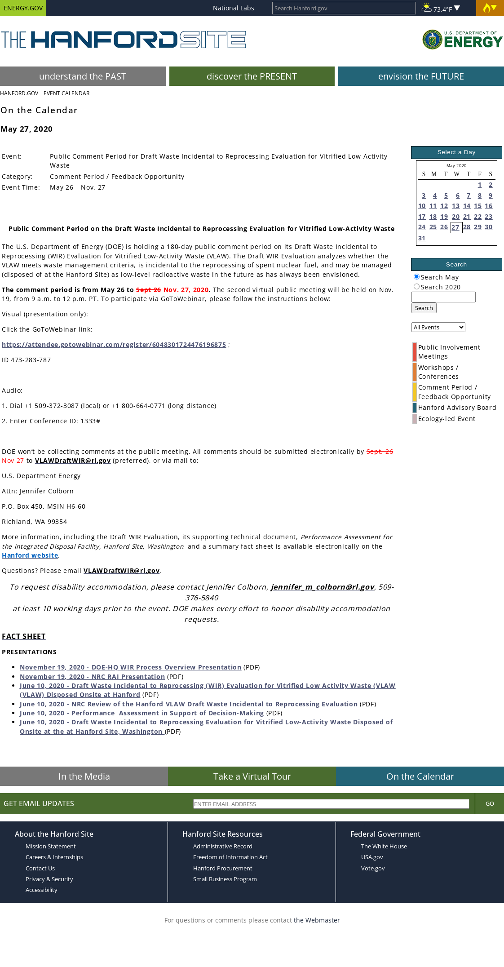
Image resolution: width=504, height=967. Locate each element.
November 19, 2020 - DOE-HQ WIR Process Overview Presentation (131, 667)
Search (424, 308)
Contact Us (40, 868)
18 (433, 216)
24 (422, 226)
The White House (384, 846)
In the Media (84, 776)
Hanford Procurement (222, 868)
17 (422, 216)
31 (422, 238)
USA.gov (372, 857)
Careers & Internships (54, 857)
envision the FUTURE (421, 76)
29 (478, 226)
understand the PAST (82, 76)
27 (455, 227)
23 (488, 216)
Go (490, 803)
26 (444, 226)
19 (444, 216)
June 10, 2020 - (45, 713)
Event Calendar (66, 93)
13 (456, 205)
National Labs (233, 8)
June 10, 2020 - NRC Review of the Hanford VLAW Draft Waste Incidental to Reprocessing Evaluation (189, 704)
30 (488, 226)
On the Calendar (420, 776)
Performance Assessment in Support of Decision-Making (167, 713)
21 (467, 216)
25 (433, 226)
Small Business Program (225, 879)
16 (488, 205)
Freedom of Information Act (230, 857)
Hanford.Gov (19, 93)
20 (456, 216)
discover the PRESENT (252, 76)
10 (422, 205)
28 (467, 226)
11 (433, 205)
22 (478, 216)
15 (478, 205)
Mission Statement (51, 846)
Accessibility (41, 890)
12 (444, 205)
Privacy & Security (49, 879)
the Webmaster (317, 920)
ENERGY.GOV (23, 8)
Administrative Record (222, 846)
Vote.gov (373, 868)
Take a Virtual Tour (252, 776)
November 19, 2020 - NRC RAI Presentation (92, 676)
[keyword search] (443, 297)
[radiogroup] (417, 276)
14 (467, 205)
